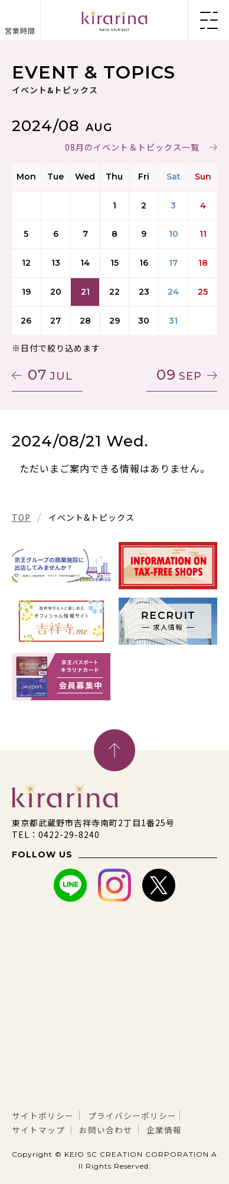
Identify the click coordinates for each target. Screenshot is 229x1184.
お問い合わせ (105, 1130)
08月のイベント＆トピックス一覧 (132, 147)
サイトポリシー (43, 1115)
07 (50, 374)
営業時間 (20, 30)
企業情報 (164, 1130)
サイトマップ (38, 1130)
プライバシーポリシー (132, 1115)
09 (179, 374)
